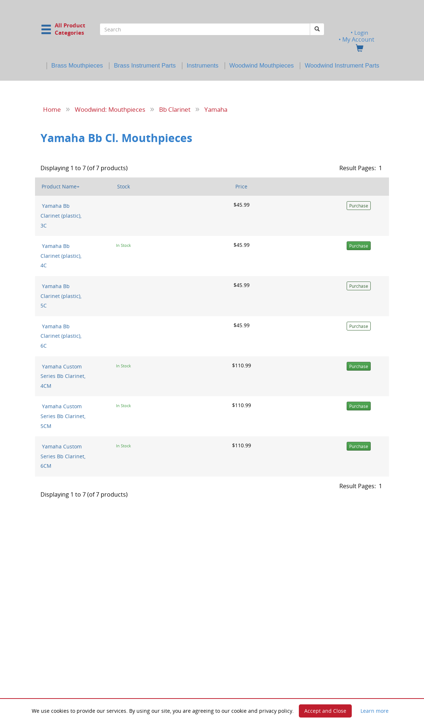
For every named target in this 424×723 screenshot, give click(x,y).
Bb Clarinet (174, 109)
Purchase (358, 206)
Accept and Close (325, 710)
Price (241, 186)
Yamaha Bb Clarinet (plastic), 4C (61, 255)
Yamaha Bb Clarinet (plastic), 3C (61, 215)
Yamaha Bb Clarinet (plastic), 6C (61, 335)
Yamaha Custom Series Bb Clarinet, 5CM (63, 416)
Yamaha (215, 109)
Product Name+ (61, 186)
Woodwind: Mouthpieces (110, 109)
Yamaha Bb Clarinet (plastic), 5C (61, 296)
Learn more (375, 710)
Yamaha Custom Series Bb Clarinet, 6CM (63, 456)
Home (52, 109)
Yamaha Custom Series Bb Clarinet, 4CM (63, 376)
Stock (123, 186)
